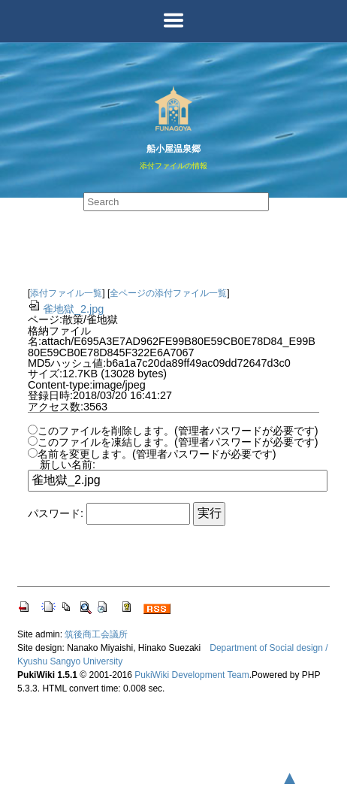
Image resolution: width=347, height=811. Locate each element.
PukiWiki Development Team (191, 675)
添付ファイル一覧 (66, 293)
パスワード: (55, 513)
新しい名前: (67, 464)
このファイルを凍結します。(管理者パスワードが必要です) (178, 442)
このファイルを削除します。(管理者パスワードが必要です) (178, 431)
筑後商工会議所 (96, 634)
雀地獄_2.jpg (66, 309)
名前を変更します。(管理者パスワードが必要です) (157, 454)
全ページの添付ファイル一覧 (168, 293)
